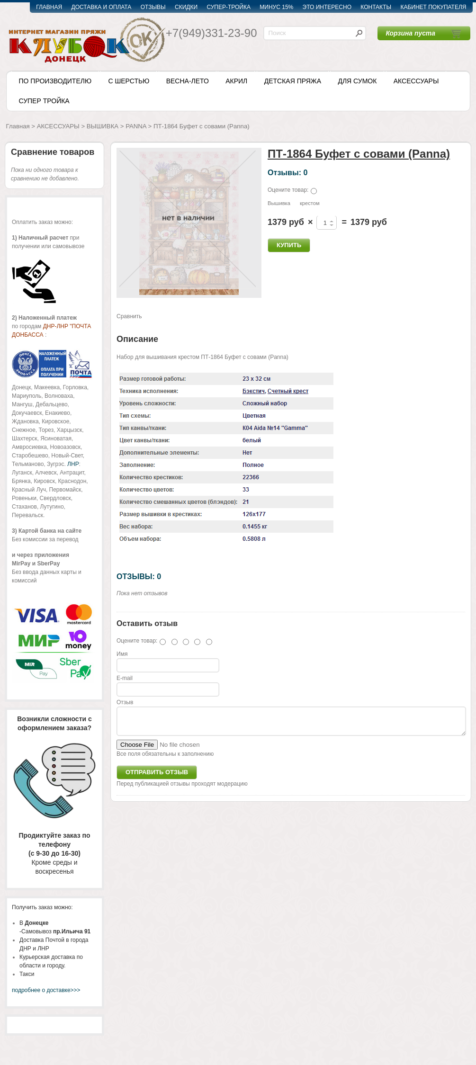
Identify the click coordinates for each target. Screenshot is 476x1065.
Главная (18, 126)
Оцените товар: (288, 190)
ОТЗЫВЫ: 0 (139, 576)
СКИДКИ (186, 7)
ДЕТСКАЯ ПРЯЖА (292, 81)
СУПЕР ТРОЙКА (44, 101)
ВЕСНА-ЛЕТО (187, 81)
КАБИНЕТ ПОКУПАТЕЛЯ (433, 7)
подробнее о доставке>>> (46, 990)
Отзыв (125, 702)
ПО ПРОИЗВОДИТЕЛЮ (55, 81)
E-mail (125, 678)
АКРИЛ (236, 81)
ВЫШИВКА (102, 126)
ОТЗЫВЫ (153, 7)
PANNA (136, 126)
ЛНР (73, 464)
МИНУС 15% (276, 7)
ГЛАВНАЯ (49, 7)
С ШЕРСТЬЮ (128, 81)
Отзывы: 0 (287, 172)
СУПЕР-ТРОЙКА (229, 7)
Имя (122, 654)
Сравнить (129, 316)
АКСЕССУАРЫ (416, 81)
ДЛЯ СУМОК (357, 81)
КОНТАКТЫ (375, 7)
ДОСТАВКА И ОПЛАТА (102, 7)
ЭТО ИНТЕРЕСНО (327, 7)
